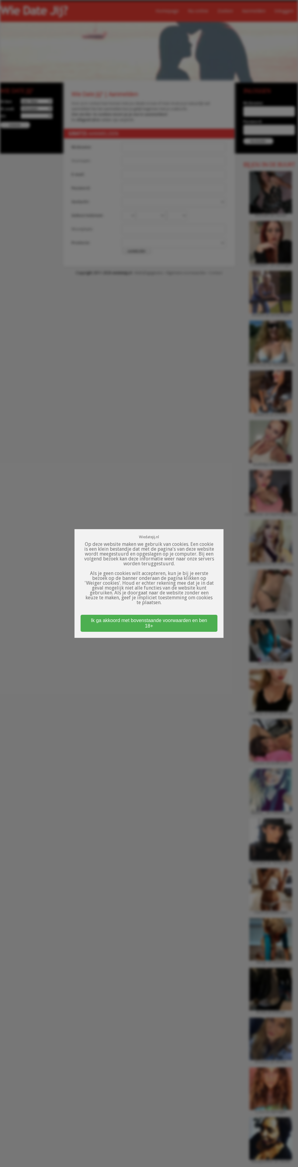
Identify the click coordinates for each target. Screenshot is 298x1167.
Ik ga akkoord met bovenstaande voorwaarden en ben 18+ (149, 623)
